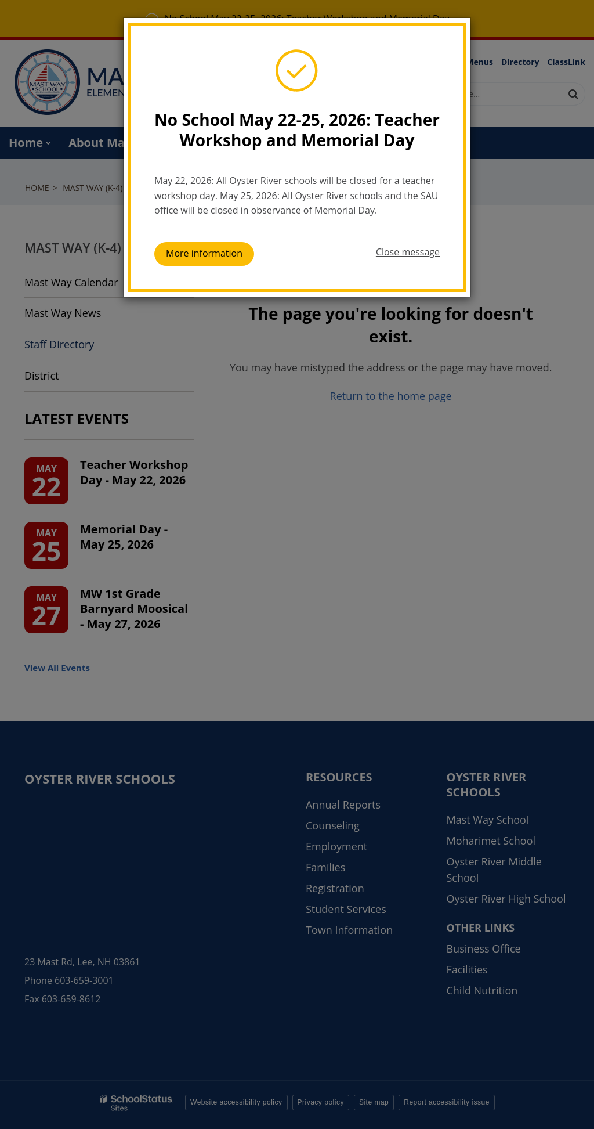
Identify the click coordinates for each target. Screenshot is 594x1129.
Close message (408, 252)
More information (204, 253)
